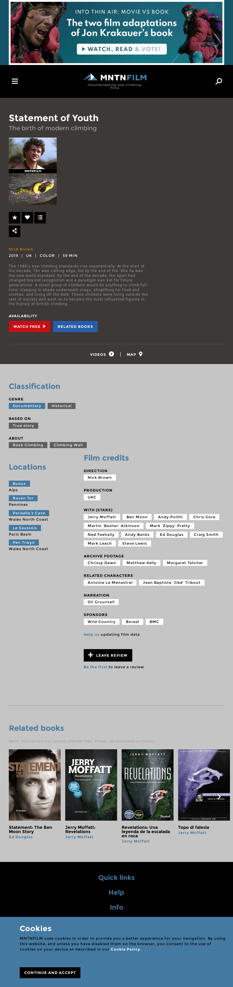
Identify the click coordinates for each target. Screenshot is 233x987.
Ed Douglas (172, 535)
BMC (154, 622)
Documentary (27, 406)
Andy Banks (137, 535)
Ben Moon (137, 518)
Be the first (95, 667)
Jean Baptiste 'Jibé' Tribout (172, 583)
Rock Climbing (28, 446)
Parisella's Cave (29, 514)
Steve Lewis (134, 544)
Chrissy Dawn (102, 563)
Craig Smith (206, 535)
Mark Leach (100, 544)
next (219, 797)
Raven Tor (23, 499)
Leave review (107, 656)
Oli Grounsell (101, 603)
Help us (92, 635)
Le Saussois (25, 528)
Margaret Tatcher (185, 563)
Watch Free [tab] (29, 326)
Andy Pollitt (170, 518)
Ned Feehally (101, 535)
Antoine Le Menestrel (110, 583)
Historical (62, 406)
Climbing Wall (68, 446)
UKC (92, 498)
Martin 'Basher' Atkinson (114, 526)
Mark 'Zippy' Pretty (170, 526)
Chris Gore (204, 518)
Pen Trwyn (24, 543)
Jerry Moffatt (102, 518)
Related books (75, 326)
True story (23, 426)
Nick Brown (21, 249)
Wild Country (102, 622)
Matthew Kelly (142, 563)
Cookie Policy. (126, 949)
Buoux (19, 484)
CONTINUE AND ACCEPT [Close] (50, 972)
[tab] (101, 355)
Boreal (132, 622)
